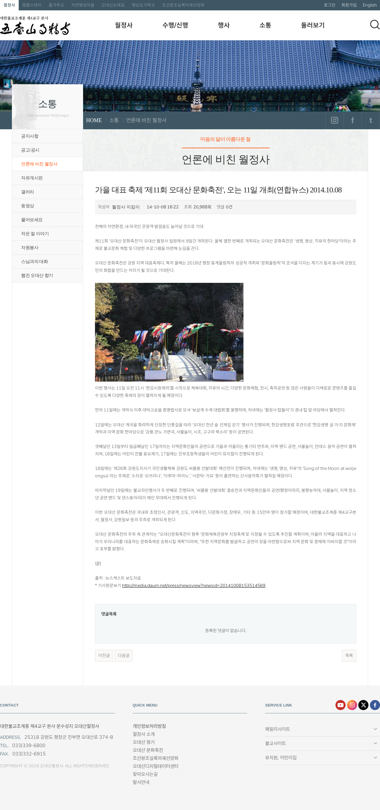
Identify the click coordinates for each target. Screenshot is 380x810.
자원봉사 (29, 247)
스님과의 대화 (34, 261)
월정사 (9, 5)
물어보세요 (32, 219)
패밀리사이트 (277, 729)
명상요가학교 (143, 5)
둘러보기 (313, 25)
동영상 (27, 205)
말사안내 (141, 782)
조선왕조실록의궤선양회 (183, 5)
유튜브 (340, 705)
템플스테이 (32, 5)
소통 (265, 25)
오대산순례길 (113, 5)
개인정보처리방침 (149, 726)
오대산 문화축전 (148, 750)
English (370, 5)
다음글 (123, 655)
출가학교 (56, 5)
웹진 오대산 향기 (37, 275)
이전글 (104, 655)
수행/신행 (175, 25)
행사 (224, 25)
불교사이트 (275, 743)
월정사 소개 (144, 734)
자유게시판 (32, 178)
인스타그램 (334, 120)
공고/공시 (30, 150)
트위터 (371, 120)
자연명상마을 (82, 5)
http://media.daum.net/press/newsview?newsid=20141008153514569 (193, 586)
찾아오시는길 (145, 774)
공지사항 (29, 136)
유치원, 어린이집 (281, 758)
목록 (349, 655)
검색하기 (375, 25)
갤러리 (27, 191)
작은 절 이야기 (35, 233)
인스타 (352, 705)
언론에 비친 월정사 (39, 164)
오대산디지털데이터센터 (155, 766)
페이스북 (352, 120)
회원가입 (349, 5)
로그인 (329, 5)
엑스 (363, 705)
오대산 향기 (144, 742)
